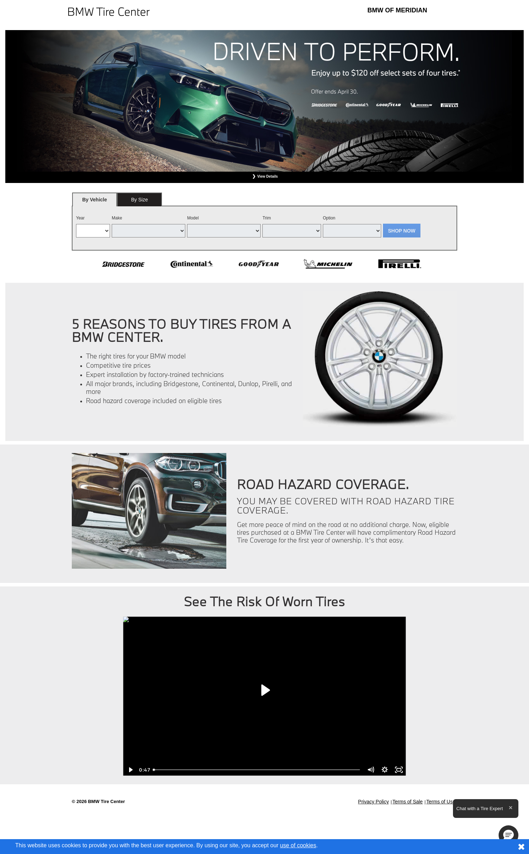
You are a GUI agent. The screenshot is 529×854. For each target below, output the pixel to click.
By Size (139, 199)
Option (329, 218)
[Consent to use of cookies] (521, 846)
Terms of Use (440, 801)
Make (117, 218)
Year (80, 218)
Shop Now (401, 231)
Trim (266, 218)
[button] (508, 835)
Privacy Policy (373, 801)
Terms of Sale (408, 801)
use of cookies (298, 845)
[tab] (94, 199)
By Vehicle (94, 201)
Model (193, 218)
